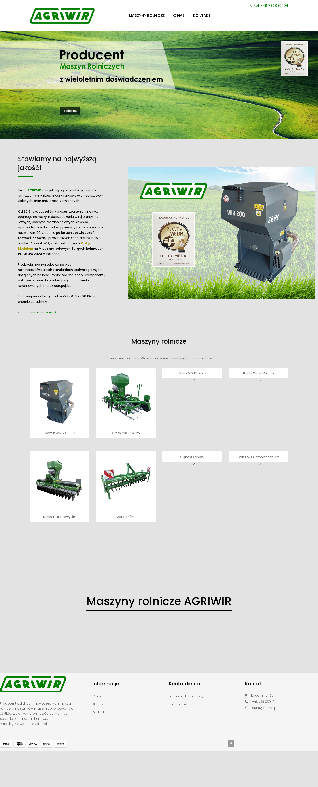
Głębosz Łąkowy (192, 457)
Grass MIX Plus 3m (126, 433)
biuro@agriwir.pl (264, 708)
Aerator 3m (126, 517)
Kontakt (98, 712)
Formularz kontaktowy (186, 696)
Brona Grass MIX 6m (258, 373)
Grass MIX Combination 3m (258, 457)
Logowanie (177, 704)
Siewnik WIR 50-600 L (60, 433)
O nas (97, 696)
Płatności (99, 704)
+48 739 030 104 (79, 296)
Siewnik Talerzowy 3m (59, 517)
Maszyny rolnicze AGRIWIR (159, 601)
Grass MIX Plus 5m (192, 373)
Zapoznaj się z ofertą (34, 296)
